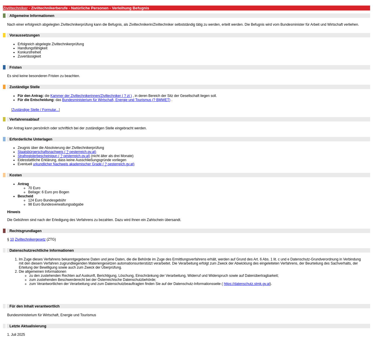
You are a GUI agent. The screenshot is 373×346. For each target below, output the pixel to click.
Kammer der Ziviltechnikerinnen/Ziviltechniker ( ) (91, 96)
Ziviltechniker (15, 8)
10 (12, 239)
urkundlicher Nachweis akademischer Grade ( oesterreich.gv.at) (83, 164)
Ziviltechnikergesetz (30, 239)
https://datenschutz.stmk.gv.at (247, 284)
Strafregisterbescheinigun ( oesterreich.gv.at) (53, 156)
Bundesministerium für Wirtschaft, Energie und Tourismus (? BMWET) (116, 100)
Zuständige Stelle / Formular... (35, 110)
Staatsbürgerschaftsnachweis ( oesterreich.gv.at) (56, 152)
